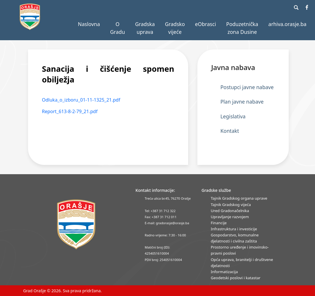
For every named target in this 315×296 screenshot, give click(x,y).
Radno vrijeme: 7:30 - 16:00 (165, 235)
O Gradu (117, 28)
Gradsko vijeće (175, 28)
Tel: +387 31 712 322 (160, 211)
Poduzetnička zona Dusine (242, 28)
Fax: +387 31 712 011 (161, 217)
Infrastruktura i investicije (234, 228)
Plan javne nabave (242, 101)
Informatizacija (224, 271)
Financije (219, 222)
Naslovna (89, 24)
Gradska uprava (145, 28)
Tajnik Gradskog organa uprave (239, 198)
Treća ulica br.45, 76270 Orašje (168, 198)
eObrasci (205, 24)
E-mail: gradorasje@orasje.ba (167, 223)
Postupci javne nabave (247, 87)
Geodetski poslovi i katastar (235, 277)
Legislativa (233, 116)
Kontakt (229, 130)
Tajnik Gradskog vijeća (231, 204)
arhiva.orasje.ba (287, 24)
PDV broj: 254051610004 (163, 260)
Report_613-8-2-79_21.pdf (69, 111)
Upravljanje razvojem (230, 216)
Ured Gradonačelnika (230, 210)
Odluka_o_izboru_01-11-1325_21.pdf (81, 100)
